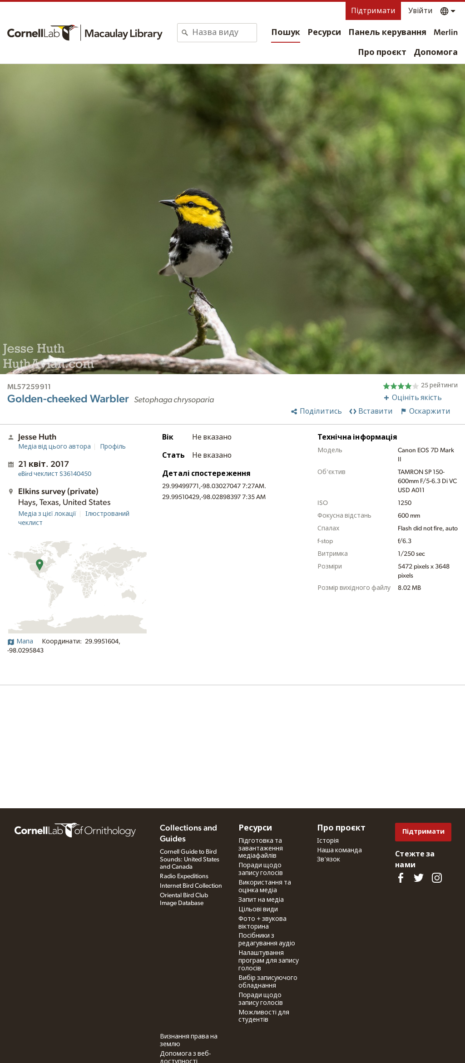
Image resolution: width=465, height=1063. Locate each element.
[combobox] (224, 33)
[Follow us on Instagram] (436, 877)
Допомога (436, 53)
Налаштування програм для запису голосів (268, 961)
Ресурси (324, 33)
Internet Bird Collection (191, 886)
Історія (328, 841)
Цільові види (258, 909)
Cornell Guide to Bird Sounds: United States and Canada (189, 859)
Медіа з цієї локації (47, 514)
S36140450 (54, 474)
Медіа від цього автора (54, 447)
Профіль (113, 447)
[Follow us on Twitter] (418, 877)
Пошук (285, 33)
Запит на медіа (261, 900)
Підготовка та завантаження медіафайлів (260, 849)
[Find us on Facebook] (400, 877)
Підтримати (373, 11)
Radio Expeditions (184, 876)
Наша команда (339, 850)
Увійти (420, 11)
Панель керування (387, 33)
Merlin (446, 33)
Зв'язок (328, 859)
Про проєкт (382, 53)
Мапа (20, 641)
